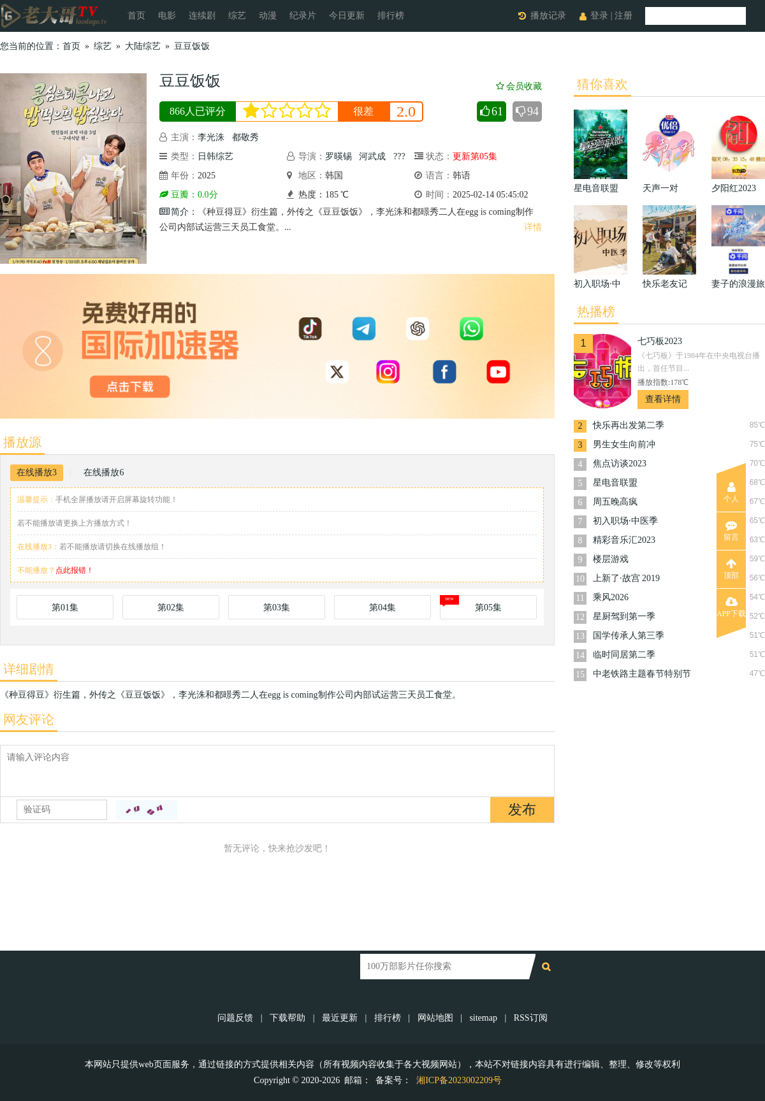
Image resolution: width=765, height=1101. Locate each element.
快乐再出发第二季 (628, 425)
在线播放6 (104, 472)
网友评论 (28, 719)
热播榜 (596, 312)
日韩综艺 (215, 156)
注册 (623, 15)
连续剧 (202, 15)
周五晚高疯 (615, 502)
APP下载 (731, 607)
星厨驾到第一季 (624, 616)
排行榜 (390, 15)
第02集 (170, 607)
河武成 (372, 156)
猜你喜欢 (602, 84)
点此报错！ (74, 570)
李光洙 (211, 137)
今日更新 (347, 15)
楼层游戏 (611, 559)
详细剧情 (28, 669)
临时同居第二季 (624, 654)
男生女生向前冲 (624, 444)
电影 (167, 15)
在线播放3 (37, 472)
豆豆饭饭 (192, 46)
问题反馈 (236, 1018)
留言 (731, 531)
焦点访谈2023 (619, 463)
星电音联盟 (615, 482)
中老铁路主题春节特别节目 (642, 675)
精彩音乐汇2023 (624, 540)
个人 (731, 492)
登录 (599, 15)
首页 (136, 15)
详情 (533, 227)
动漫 (268, 15)
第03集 (276, 607)
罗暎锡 (338, 156)
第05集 (488, 607)
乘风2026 (611, 597)
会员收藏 (519, 86)
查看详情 (663, 399)
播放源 (22, 442)
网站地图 (435, 1018)
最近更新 (340, 1018)
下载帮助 (287, 1018)
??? (399, 156)
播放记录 (548, 15)
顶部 (731, 569)
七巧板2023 (660, 341)
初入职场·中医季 (625, 521)
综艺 (237, 15)
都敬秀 (245, 137)
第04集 (382, 607)
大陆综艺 (143, 46)
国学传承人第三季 (628, 635)
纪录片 (302, 15)
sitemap (483, 1018)
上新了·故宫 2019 (626, 578)
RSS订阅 (531, 1018)
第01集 (65, 607)
